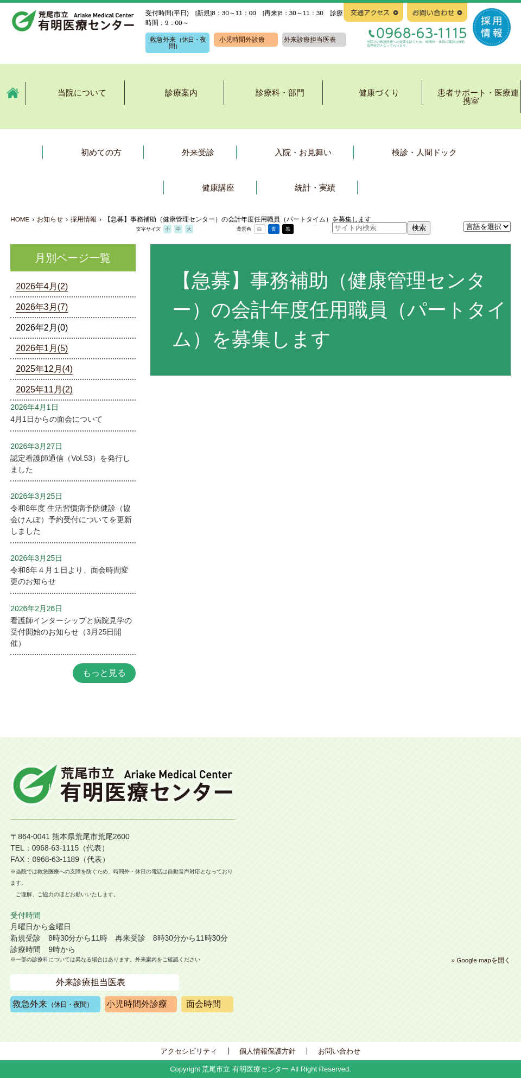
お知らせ (50, 219)
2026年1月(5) (42, 348)
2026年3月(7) (42, 307)
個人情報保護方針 (267, 1051)
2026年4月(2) (42, 286)
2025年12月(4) (44, 368)
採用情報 (84, 219)
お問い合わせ (339, 1051)
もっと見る (104, 672)
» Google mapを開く (480, 959)
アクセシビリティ (189, 1051)
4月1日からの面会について (56, 419)
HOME (19, 219)
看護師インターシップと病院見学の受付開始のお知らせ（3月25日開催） (71, 632)
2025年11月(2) (44, 389)
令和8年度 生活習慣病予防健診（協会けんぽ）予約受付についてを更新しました (71, 519)
